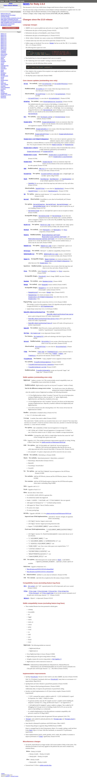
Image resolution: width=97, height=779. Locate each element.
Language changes (5, 16)
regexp (2, 64)
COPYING (3, 67)
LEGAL (2, 70)
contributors (3, 52)
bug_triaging (3, 49)
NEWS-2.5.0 (3, 46)
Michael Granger (14, 776)
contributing (3, 51)
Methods (15, 5)
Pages (5, 5)
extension (3, 57)
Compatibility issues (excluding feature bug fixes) (12, 20)
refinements (3, 97)
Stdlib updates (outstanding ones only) (9, 19)
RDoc (8, 774)
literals (2, 90)
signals (2, 78)
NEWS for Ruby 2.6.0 (5, 13)
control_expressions (5, 87)
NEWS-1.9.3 (3, 38)
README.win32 (4, 75)
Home (2, 1)
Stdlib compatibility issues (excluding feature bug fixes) (13, 22)
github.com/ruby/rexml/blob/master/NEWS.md (58, 513)
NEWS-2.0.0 (3, 39)
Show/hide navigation (10, 28)
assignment (3, 83)
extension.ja (3, 55)
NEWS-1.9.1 (3, 35)
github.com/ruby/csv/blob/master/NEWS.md (53, 442)
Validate (3, 773)
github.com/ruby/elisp (45, 765)
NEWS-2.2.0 (3, 42)
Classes (10, 5)
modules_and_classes (6, 94)
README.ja (3, 73)
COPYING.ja (3, 68)
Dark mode (21, 1)
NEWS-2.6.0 (3, 48)
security (2, 77)
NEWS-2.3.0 (3, 44)
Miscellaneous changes (6, 25)
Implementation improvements (7, 23)
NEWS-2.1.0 (3, 41)
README (3, 74)
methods (3, 91)
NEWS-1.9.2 (3, 36)
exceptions (3, 89)
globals (2, 58)
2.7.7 (6, 1)
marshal (2, 62)
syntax (2, 81)
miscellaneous (4, 93)
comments (3, 86)
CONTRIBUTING (5, 65)
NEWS (2, 71)
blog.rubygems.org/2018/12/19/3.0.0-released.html (40, 569)
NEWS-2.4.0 (3, 45)
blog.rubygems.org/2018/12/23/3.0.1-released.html (40, 571)
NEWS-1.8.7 (3, 33)
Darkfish (7, 776)
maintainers (3, 61)
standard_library (4, 80)
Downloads (12, 1)
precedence (3, 96)
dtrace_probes (4, 54)
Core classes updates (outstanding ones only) (11, 18)
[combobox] (10, 7)
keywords (3, 59)
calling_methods (4, 84)
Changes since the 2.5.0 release (8, 15)
